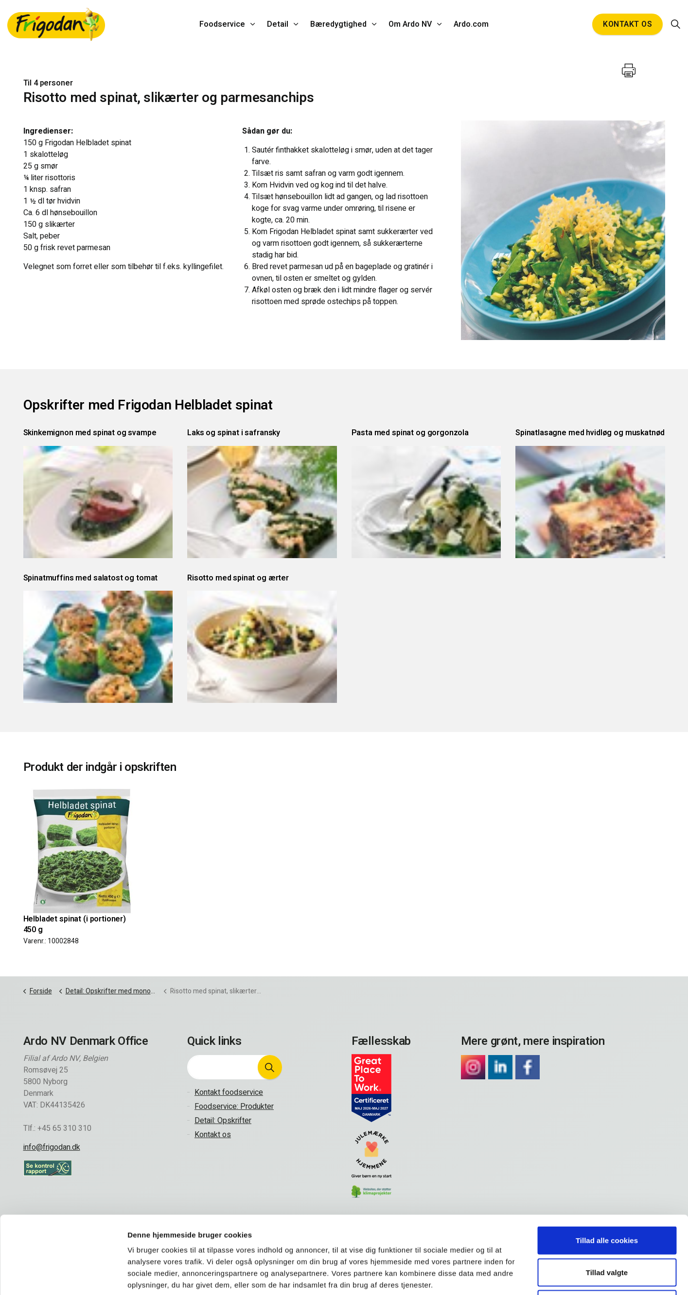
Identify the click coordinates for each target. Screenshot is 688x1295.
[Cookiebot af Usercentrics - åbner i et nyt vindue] (63, 1276)
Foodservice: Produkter (234, 1106)
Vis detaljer (503, 1276)
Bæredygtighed (338, 24)
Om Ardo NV (410, 24)
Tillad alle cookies (607, 1167)
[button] (270, 1067)
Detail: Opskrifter (222, 1120)
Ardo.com (471, 24)
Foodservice (222, 24)
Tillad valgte (607, 1199)
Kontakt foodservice (228, 1092)
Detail (277, 24)
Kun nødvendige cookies (607, 1231)
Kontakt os (627, 24)
